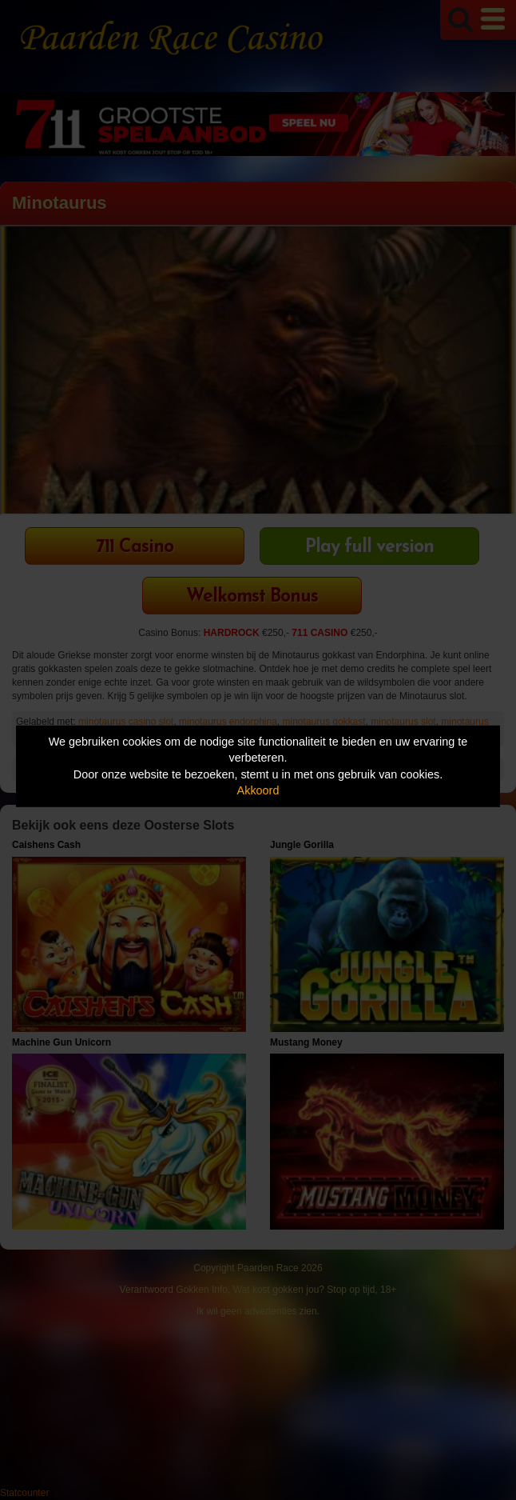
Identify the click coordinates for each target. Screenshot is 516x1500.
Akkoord (258, 790)
